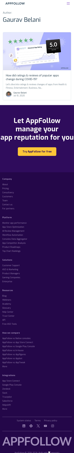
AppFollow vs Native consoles (16, 338)
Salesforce (7, 401)
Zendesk (6, 389)
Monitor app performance (14, 223)
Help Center (7, 312)
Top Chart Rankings (11, 251)
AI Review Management (13, 231)
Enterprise (7, 281)
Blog (4, 296)
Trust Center (8, 316)
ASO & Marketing (10, 269)
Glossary (6, 308)
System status (24, 421)
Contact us (7, 204)
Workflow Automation (12, 235)
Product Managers (11, 273)
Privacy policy (50, 421)
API (3, 320)
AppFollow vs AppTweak (13, 362)
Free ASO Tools (9, 324)
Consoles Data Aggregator (14, 239)
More (4, 366)
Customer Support (11, 265)
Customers (7, 196)
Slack (4, 393)
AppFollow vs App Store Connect (17, 342)
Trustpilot (7, 397)
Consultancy (8, 192)
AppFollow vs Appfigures (14, 354)
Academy (6, 304)
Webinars (6, 300)
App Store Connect (11, 381)
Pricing (5, 188)
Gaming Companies (11, 277)
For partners (8, 208)
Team (5, 200)
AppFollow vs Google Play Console (18, 346)
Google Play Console (12, 385)
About (5, 184)
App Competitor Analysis (14, 243)
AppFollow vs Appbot (12, 358)
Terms (37, 421)
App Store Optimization (13, 227)
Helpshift (6, 405)
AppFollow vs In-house (13, 350)
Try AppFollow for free (37, 151)
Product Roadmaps (11, 247)
